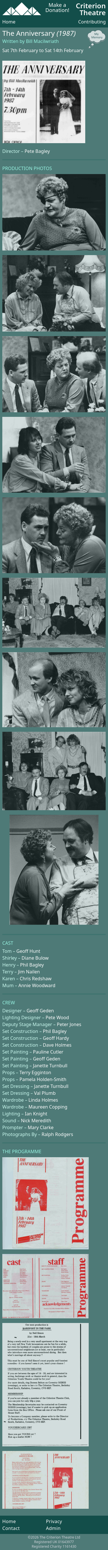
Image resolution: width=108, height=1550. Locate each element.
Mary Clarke (41, 1127)
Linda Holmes (43, 1100)
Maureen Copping (48, 1107)
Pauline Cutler (48, 1052)
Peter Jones (69, 1024)
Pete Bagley (37, 151)
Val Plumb (45, 1093)
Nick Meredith (36, 1120)
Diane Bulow (35, 958)
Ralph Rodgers (57, 1134)
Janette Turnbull (50, 1065)
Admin (53, 1528)
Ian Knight (36, 1114)
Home (9, 22)
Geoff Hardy (56, 1038)
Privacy (54, 1521)
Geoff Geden (40, 1010)
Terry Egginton (35, 1072)
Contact (11, 1528)
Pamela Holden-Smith (42, 1079)
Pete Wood (57, 1017)
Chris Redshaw (35, 978)
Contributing (92, 22)
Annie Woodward (37, 985)
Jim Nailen (29, 972)
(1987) (66, 33)
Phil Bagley (32, 965)
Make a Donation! (57, 7)
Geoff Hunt (28, 951)
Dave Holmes (57, 1045)
